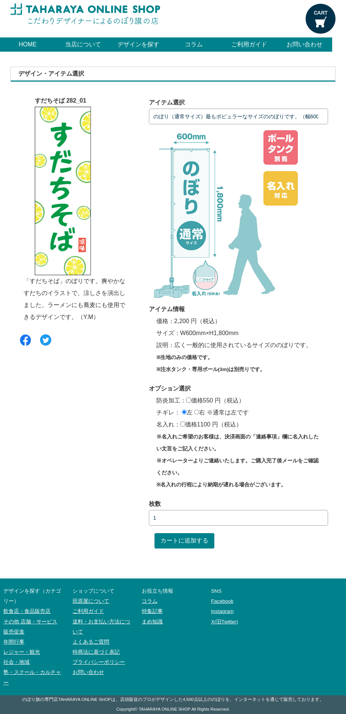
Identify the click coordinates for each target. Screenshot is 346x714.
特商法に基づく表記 (96, 652)
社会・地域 (16, 662)
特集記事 (152, 611)
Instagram (222, 611)
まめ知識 (152, 622)
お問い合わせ (304, 44)
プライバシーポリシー (99, 662)
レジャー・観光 (21, 652)
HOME (28, 44)
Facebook (222, 601)
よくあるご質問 (91, 642)
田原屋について (91, 601)
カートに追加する (184, 540)
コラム (194, 44)
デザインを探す (138, 44)
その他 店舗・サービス (30, 622)
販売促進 (13, 632)
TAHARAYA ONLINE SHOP (164, 709)
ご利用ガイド (249, 44)
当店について (83, 44)
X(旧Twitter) (224, 622)
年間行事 (13, 642)
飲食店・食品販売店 (26, 611)
